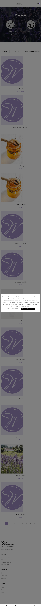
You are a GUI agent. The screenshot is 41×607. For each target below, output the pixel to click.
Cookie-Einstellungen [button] (13, 308)
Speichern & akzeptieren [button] (28, 308)
